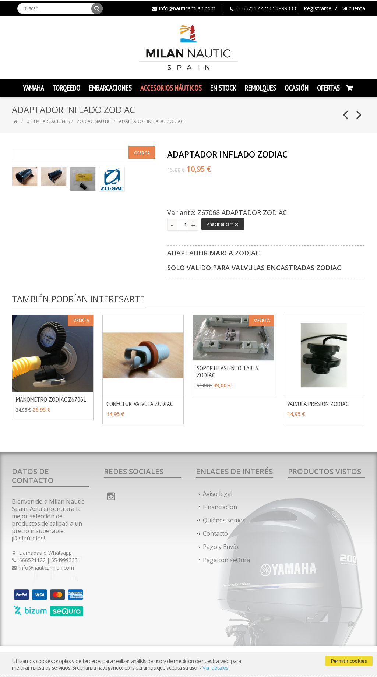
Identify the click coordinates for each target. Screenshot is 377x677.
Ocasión (297, 88)
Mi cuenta (353, 8)
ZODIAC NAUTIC (94, 121)
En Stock (223, 88)
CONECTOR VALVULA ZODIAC (139, 403)
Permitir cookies (349, 660)
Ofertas (328, 88)
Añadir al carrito (223, 224)
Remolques (260, 88)
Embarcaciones (110, 88)
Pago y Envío (220, 547)
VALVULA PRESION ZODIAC (318, 403)
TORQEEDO (66, 88)
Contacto (215, 533)
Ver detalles (215, 667)
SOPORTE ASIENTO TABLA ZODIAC (227, 371)
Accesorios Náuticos (171, 88)
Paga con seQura (226, 560)
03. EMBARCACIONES (48, 121)
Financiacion (220, 507)
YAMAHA (33, 88)
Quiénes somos (224, 520)
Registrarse (317, 8)
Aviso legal (217, 494)
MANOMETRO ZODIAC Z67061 (51, 399)
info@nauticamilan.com (187, 8)
